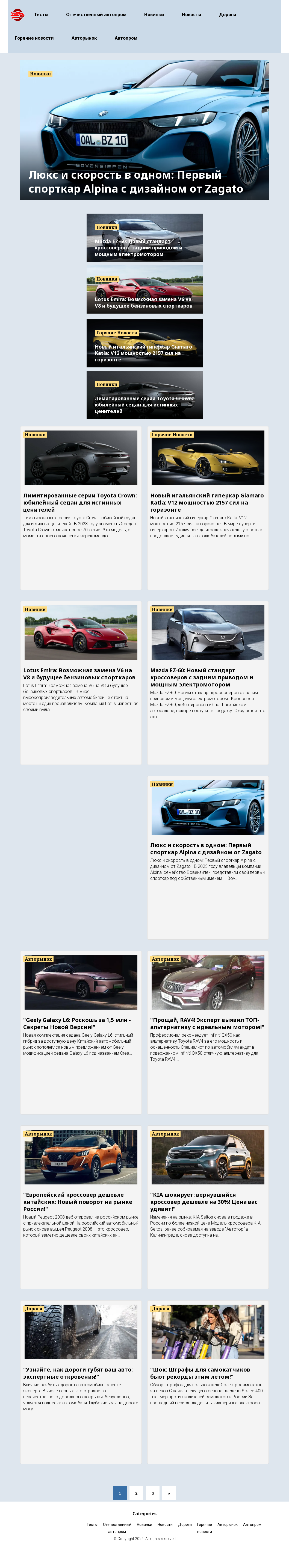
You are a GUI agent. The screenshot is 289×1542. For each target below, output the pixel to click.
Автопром (126, 35)
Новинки (154, 11)
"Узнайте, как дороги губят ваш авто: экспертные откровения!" (78, 1367)
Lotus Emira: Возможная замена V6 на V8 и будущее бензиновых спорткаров (143, 296)
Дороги (227, 11)
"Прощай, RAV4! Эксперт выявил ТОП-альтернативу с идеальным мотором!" (207, 1017)
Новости (191, 11)
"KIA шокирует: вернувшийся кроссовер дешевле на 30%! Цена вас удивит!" (204, 1196)
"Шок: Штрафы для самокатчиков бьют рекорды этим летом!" (200, 1367)
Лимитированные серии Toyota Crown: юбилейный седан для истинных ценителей (144, 398)
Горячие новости (34, 35)
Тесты (41, 11)
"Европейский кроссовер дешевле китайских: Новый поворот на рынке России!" (77, 1196)
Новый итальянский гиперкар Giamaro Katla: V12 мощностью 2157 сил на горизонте (143, 347)
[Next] (169, 1487)
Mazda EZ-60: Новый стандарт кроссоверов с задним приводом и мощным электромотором (138, 241)
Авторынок (84, 35)
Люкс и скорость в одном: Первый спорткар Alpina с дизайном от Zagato (135, 175)
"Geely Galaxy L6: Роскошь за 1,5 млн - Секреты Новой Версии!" (77, 1017)
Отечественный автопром (96, 11)
